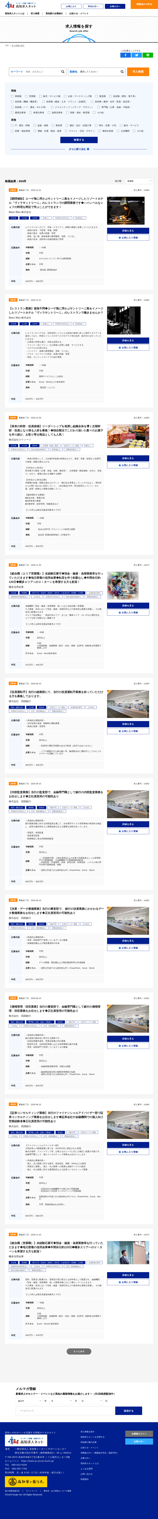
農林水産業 (106, 131)
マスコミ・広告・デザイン (80, 131)
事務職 (16, 96)
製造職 (100, 96)
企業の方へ (115, 6)
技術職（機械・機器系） (25, 102)
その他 (98, 112)
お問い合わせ (87, 1474)
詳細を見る (128, 230)
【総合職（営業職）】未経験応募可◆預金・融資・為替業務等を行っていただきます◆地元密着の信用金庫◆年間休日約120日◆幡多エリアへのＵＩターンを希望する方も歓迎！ (56, 1247)
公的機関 (123, 131)
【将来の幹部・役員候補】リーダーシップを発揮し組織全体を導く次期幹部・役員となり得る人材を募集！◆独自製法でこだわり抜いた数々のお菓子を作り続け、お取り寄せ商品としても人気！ (56, 430)
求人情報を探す (88, 1432)
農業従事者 (18, 112)
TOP (7, 45)
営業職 (30, 96)
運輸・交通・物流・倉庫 (47, 131)
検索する (79, 139)
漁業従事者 (55, 112)
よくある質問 (87, 1469)
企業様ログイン (139, 1434)
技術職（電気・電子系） (123, 96)
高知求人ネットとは (90, 1463)
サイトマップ (31, 1491)
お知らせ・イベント (90, 1447)
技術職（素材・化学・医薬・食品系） (111, 102)
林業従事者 (36, 112)
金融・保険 (40, 125)
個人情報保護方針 (12, 1491)
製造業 (57, 125)
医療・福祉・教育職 (77, 112)
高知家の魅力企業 (89, 1442)
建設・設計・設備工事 (78, 125)
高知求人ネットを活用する (93, 1437)
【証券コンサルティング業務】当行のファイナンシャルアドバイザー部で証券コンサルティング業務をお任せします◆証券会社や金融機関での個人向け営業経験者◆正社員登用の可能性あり (56, 1117)
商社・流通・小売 (105, 125)
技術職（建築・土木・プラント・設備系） (64, 102)
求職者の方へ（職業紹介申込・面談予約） (100, 1453)
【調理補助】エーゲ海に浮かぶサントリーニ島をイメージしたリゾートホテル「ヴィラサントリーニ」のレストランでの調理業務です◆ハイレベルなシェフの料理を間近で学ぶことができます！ (56, 203)
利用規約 (85, 1479)
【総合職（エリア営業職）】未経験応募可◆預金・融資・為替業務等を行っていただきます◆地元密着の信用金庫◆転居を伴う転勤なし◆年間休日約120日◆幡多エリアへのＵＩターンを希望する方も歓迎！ (56, 577)
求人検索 (138, 71)
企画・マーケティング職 (78, 96)
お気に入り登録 (130, 237)
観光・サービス (129, 125)
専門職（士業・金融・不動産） (115, 107)
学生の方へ (93, 6)
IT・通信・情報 (20, 125)
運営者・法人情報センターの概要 (57, 1491)
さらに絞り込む (77, 149)
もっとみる (79, 1351)
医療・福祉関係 (20, 131)
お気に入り (71, 6)
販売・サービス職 (49, 96)
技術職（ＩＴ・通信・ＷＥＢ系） (29, 107)
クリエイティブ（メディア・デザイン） (72, 107)
